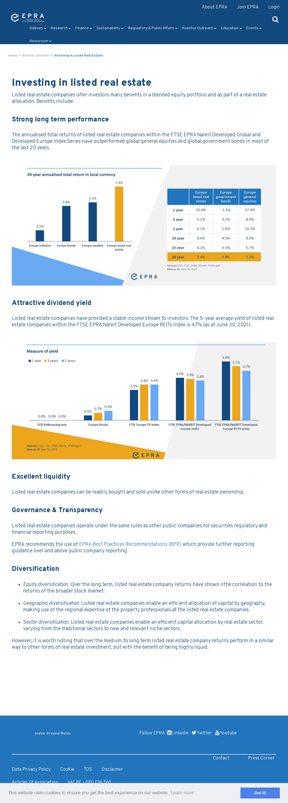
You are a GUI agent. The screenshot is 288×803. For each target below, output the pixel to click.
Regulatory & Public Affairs (152, 28)
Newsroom (40, 41)
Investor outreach (199, 28)
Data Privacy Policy (31, 769)
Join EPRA (248, 7)
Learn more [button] (182, 792)
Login (274, 7)
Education (231, 28)
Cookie (67, 769)
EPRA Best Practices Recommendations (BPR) (130, 544)
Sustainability (109, 28)
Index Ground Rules (53, 733)
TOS (88, 769)
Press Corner (261, 758)
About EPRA (215, 7)
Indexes (38, 28)
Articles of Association (35, 782)
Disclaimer (112, 769)
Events (254, 28)
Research (61, 28)
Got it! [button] (260, 793)
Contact (221, 758)
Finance (83, 28)
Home (12, 56)
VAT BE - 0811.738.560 (89, 782)
